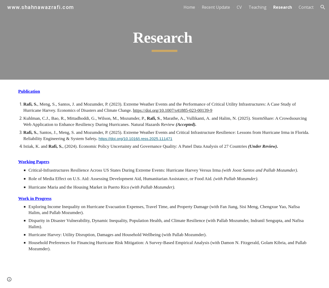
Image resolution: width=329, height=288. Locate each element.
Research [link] (282, 7)
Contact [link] (306, 7)
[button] (323, 7)
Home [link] (189, 7)
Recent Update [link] (216, 7)
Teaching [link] (258, 7)
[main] (164, 40)
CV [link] (239, 7)
